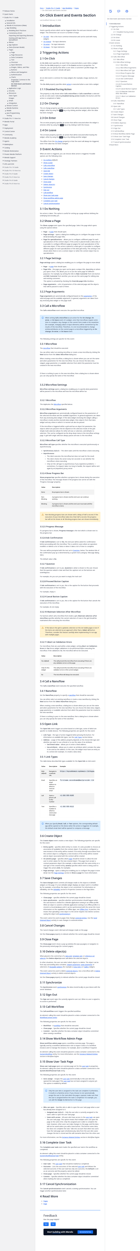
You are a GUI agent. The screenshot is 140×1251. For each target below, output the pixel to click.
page (52, 232)
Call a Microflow (119, 57)
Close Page (117, 120)
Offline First (84, 909)
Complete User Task (121, 139)
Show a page (48, 163)
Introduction (115, 24)
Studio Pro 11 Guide (53, 8)
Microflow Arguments (128, 68)
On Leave (116, 40)
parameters (88, 296)
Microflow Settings (124, 62)
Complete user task (50, 201)
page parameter (86, 964)
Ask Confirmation (127, 79)
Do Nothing (117, 46)
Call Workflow (119, 131)
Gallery (86, 967)
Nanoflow (120, 103)
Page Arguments (123, 54)
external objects (72, 971)
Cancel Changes (119, 117)
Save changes (48, 176)
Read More (114, 145)
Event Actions (115, 43)
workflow (57, 1025)
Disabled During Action (125, 32)
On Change (117, 34)
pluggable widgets (56, 967)
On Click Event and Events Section (119, 19)
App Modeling (67, 8)
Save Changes (118, 114)
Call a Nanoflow (119, 101)
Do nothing (47, 160)
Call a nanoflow (48, 168)
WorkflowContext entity (48, 1017)
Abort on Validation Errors (126, 97)
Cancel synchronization (51, 203)
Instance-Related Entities (89, 1054)
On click (46, 36)
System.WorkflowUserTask (49, 1156)
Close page (47, 182)
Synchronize (47, 187)
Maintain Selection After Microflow (125, 92)
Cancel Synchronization (122, 142)
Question (76, 550)
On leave (46, 47)
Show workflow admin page (53, 198)
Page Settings (59, 873)
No (53, 1224)
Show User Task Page (122, 136)
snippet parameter (73, 964)
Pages (76, 8)
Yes (46, 1224)
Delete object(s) (49, 184)
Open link (46, 171)
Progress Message (127, 76)
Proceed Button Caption (124, 85)
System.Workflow (46, 1054)
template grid (77, 956)
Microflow (57, 404)
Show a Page (118, 48)
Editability (56, 889)
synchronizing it (64, 914)
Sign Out (117, 128)
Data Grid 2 (77, 967)
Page (45, 1204)
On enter (46, 44)
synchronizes (61, 987)
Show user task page (50, 195)
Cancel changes (48, 179)
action (69, 84)
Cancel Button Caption (129, 89)
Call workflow (48, 192)
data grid (68, 956)
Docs (42, 8)
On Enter (116, 37)
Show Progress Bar (128, 73)
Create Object (118, 112)
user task (85, 1066)
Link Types (78, 737)
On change (47, 41)
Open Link (117, 106)
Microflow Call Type (128, 70)
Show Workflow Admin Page (124, 134)
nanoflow (72, 695)
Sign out (46, 190)
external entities (81, 918)
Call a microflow (49, 165)
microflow (46, 348)
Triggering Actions (117, 26)
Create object (48, 173)
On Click (116, 29)
